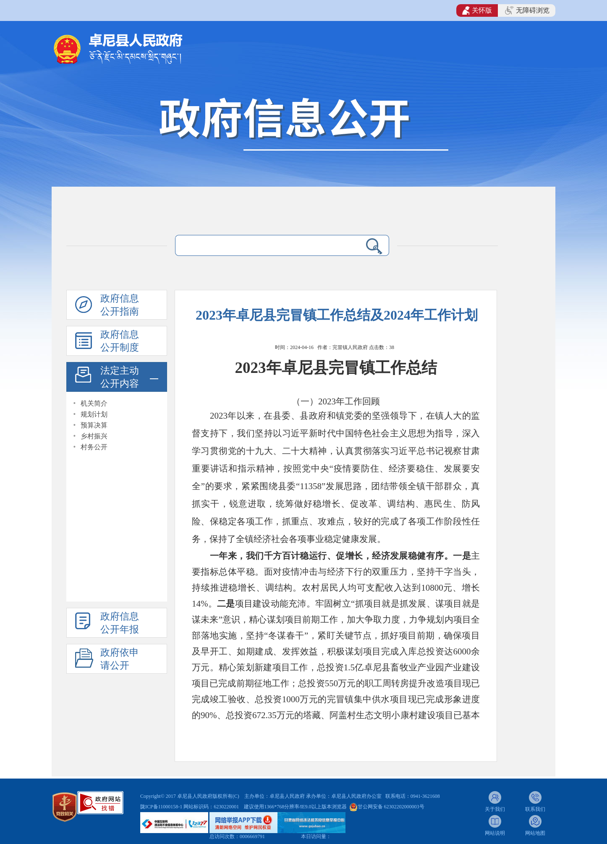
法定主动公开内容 (119, 377)
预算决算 (94, 425)
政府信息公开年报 (119, 623)
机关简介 (94, 403)
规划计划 (94, 414)
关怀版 (477, 10)
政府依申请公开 (119, 659)
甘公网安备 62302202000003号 (391, 807)
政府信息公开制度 (119, 341)
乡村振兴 (94, 436)
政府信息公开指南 (119, 305)
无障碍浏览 (527, 10)
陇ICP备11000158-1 (161, 807)
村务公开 (94, 447)
